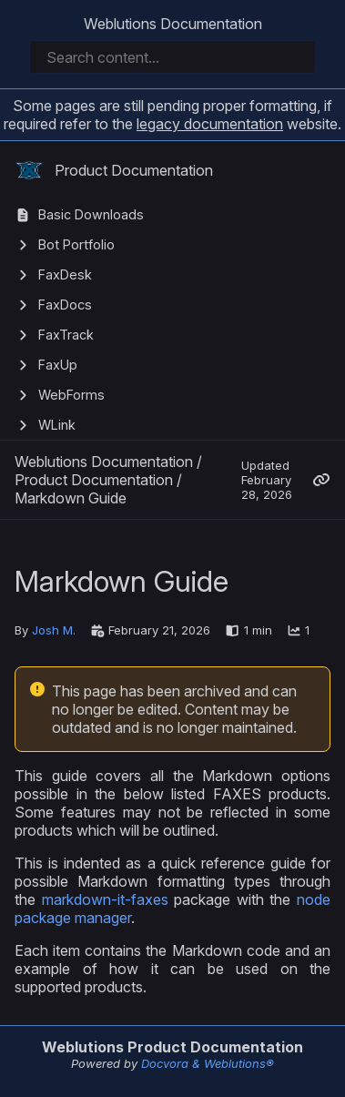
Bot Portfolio (76, 244)
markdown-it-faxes (105, 899)
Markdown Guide (71, 498)
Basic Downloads (91, 214)
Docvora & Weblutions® (207, 1063)
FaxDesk (65, 274)
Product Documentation (114, 170)
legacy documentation (210, 124)
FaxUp (57, 364)
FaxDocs (65, 304)
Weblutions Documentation (173, 24)
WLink (57, 424)
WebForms (71, 394)
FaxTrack (66, 334)
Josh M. (54, 630)
